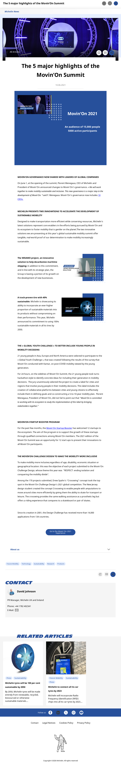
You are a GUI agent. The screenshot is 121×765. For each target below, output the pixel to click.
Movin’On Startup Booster (59, 428)
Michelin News (12, 11)
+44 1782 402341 (23, 606)
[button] (116, 4)
